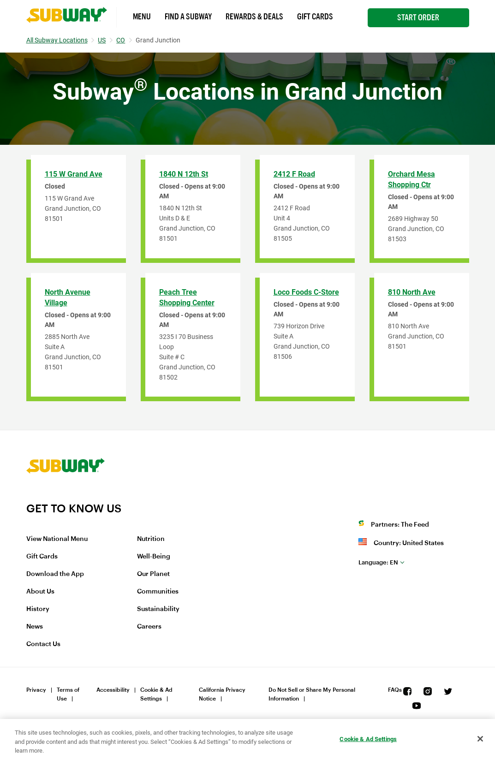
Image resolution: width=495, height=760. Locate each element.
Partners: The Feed (400, 525)
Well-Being (153, 556)
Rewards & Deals (254, 16)
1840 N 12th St (183, 174)
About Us (40, 591)
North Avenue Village (67, 297)
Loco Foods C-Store (306, 292)
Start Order (418, 17)
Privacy (36, 690)
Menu (142, 16)
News (34, 626)
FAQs (395, 690)
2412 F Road (294, 174)
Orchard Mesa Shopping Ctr (411, 179)
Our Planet (153, 574)
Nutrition (151, 539)
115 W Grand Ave (73, 174)
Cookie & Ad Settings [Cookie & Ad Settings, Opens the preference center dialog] (368, 738)
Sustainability (158, 609)
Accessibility (113, 690)
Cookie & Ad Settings (156, 694)
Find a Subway (188, 16)
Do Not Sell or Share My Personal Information (311, 694)
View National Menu (57, 539)
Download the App (55, 574)
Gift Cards (315, 16)
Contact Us (43, 644)
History (37, 609)
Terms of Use (68, 694)
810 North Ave (411, 292)
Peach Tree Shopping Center (187, 297)
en (378, 562)
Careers (149, 626)
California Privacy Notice (222, 694)
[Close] (480, 739)
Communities (158, 591)
